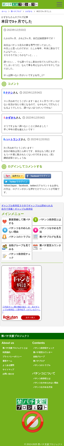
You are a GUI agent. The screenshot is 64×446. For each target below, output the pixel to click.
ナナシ (9, 92)
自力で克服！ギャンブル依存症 (17, 209)
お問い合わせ (8, 374)
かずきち (28, 11)
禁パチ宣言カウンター (50, 247)
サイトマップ (8, 369)
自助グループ (39, 357)
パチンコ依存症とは (50, 219)
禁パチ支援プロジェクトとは (15, 348)
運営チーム (7, 361)
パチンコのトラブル (19, 236)
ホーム (4, 11)
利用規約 (6, 352)
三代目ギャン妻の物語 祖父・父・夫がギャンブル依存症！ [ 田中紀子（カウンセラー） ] (22, 309)
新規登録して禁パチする (19, 221)
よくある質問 (8, 365)
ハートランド (13, 139)
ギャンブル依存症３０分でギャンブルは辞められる (27, 205)
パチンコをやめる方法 (50, 230)
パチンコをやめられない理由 (19, 230)
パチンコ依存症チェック (19, 256)
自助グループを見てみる (19, 247)
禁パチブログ (16, 11)
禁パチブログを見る (50, 236)
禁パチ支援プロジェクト (20, 6)
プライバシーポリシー (12, 357)
